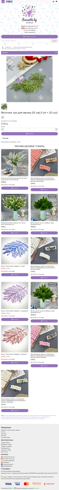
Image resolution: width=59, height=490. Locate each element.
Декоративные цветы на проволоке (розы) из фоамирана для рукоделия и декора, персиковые (43, 179)
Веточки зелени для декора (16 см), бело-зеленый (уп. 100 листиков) (14, 178)
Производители (5, 448)
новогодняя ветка (35, 415)
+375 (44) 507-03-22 (31, 26)
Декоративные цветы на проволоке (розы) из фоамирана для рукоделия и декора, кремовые (13, 400)
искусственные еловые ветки (9, 418)
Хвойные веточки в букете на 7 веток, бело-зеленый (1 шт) (13, 223)
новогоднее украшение (22, 415)
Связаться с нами (6, 450)
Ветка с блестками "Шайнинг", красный (13, 354)
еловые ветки (9, 417)
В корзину (29, 133)
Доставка (3, 434)
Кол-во (3, 126)
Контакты (3, 435)
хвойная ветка (45, 417)
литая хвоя (41, 418)
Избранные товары (6, 444)
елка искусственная (32, 418)
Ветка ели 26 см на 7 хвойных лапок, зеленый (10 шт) (42, 223)
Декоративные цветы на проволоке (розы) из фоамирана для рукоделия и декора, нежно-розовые (43, 355)
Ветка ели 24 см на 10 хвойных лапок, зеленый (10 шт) (43, 311)
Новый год (8, 47)
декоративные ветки (10, 415)
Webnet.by (36, 488)
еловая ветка (17, 417)
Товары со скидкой (6, 446)
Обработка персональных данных (10, 430)
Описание (5, 138)
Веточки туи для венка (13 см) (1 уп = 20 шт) (14, 49)
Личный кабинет (5, 442)
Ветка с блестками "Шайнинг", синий (13, 266)
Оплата (3, 432)
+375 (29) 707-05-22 (31, 28)
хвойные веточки (36, 417)
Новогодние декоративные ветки (22, 47)
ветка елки (25, 417)
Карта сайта (4, 452)
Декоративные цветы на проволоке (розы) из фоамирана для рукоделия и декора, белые (43, 267)
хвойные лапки (22, 418)
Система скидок (5, 437)
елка (30, 417)
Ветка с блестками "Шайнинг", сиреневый (14, 311)
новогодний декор (45, 415)
